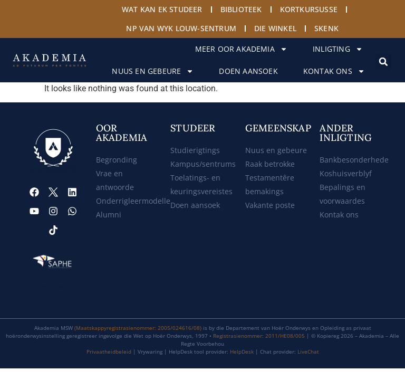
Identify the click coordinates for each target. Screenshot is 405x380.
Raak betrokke (270, 164)
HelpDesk (242, 351)
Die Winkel (275, 28)
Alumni (108, 215)
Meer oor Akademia (241, 49)
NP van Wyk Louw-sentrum (181, 28)
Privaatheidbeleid (108, 351)
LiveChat (308, 351)
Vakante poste (270, 205)
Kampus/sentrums (203, 164)
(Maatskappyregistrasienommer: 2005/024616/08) (137, 327)
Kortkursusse (309, 9)
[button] (383, 62)
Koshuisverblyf (346, 173)
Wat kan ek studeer (162, 9)
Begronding (116, 160)
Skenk (326, 28)
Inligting (338, 49)
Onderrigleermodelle (133, 201)
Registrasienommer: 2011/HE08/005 (259, 335)
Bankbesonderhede (354, 160)
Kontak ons (334, 71)
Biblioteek (241, 9)
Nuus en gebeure (153, 71)
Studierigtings (195, 150)
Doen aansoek (248, 71)
